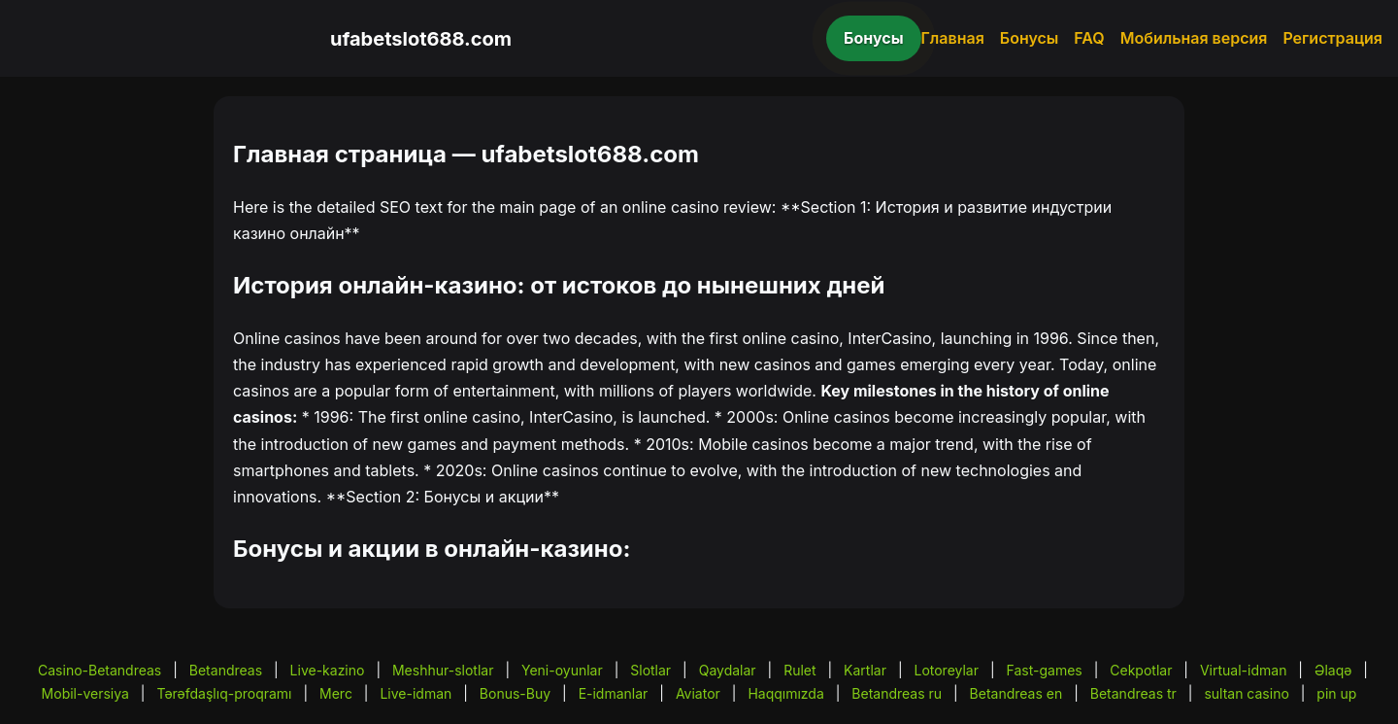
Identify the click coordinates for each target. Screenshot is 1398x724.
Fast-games (1044, 670)
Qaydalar (727, 670)
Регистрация (1332, 38)
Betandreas (225, 670)
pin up (1336, 693)
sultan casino (1246, 693)
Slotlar (650, 670)
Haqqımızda (785, 693)
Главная (952, 38)
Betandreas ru (896, 693)
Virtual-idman (1243, 670)
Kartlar (865, 670)
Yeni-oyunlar (562, 670)
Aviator (698, 693)
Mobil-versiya (85, 693)
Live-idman (415, 693)
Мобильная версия (1194, 38)
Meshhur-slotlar (442, 670)
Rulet (799, 670)
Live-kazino (327, 670)
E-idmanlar (614, 693)
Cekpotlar (1141, 670)
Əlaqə (1333, 670)
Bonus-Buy (515, 693)
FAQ (1089, 38)
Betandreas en (1016, 693)
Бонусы (874, 38)
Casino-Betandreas (99, 670)
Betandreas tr (1133, 693)
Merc (335, 693)
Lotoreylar (946, 670)
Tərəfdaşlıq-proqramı (223, 693)
